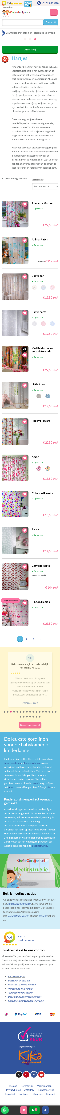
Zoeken (51, 22)
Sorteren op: (38, 179)
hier (49, 787)
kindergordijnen (12, 762)
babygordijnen (32, 762)
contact (43, 915)
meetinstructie (39, 845)
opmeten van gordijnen (19, 903)
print (11, 787)
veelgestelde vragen (18, 915)
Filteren (30, 49)
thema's (36, 783)
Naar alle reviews (30, 725)
